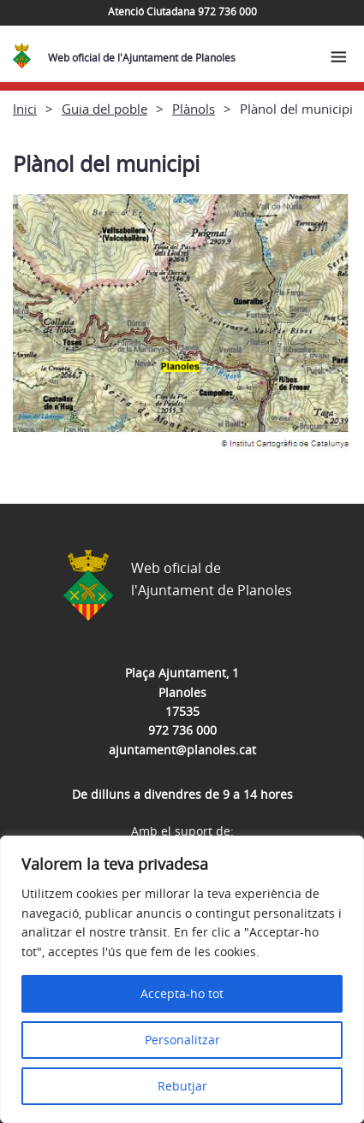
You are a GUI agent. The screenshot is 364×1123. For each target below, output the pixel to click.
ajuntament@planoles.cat (182, 750)
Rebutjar (182, 1086)
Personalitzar (182, 1039)
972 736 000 (182, 730)
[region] (182, 979)
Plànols (193, 108)
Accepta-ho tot (182, 993)
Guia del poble (104, 108)
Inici (25, 108)
